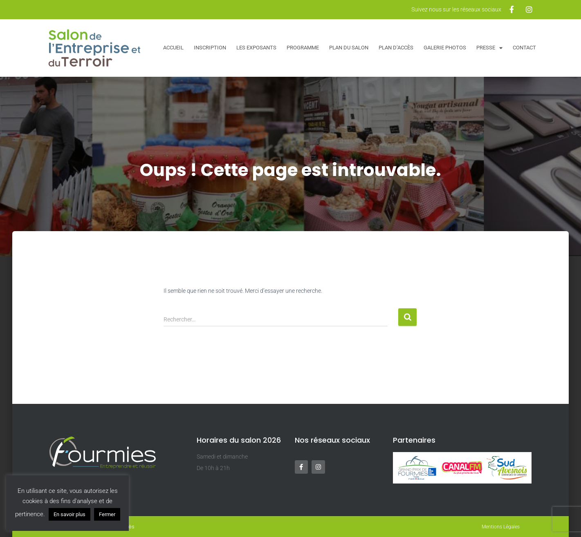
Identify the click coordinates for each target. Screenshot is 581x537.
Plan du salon (348, 48)
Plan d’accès (396, 48)
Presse (489, 48)
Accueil (173, 48)
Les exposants (256, 48)
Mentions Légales (501, 527)
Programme (303, 48)
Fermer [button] (107, 514)
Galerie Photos (445, 48)
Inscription (210, 48)
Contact (524, 48)
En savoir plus (69, 514)
